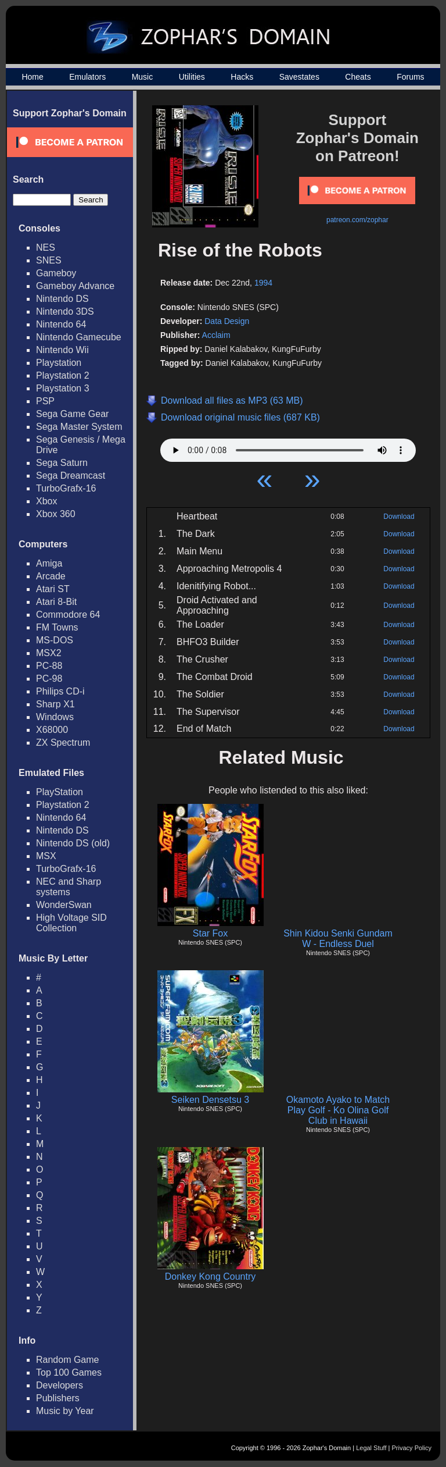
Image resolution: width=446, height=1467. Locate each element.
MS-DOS (54, 640)
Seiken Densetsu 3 (210, 1100)
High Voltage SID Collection (71, 923)
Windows (55, 717)
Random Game (67, 1360)
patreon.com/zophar (357, 220)
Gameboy (56, 273)
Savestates (299, 76)
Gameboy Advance (75, 286)
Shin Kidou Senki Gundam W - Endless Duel (338, 938)
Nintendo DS (62, 299)
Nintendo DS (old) (73, 843)
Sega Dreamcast (70, 475)
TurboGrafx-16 (66, 488)
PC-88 (49, 666)
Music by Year (65, 1411)
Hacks (242, 76)
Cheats (358, 76)
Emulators (87, 76)
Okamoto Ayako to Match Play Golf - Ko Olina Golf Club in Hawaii (338, 1110)
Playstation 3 (62, 388)
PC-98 (49, 678)
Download (398, 516)
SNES (49, 260)
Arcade (51, 576)
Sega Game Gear (72, 414)
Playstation (58, 363)
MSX (46, 856)
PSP (45, 401)
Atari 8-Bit (56, 602)
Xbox (46, 501)
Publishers (58, 1398)
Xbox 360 (55, 514)
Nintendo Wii (62, 350)
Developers (59, 1385)
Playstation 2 (62, 375)
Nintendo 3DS (65, 311)
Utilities (192, 76)
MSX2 (49, 653)
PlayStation (59, 792)
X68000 (52, 730)
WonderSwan (64, 905)
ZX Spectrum (63, 742)
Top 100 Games (69, 1372)
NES (45, 247)
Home (32, 76)
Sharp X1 (55, 704)
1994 (263, 282)
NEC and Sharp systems (68, 887)
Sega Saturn (62, 463)
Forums (410, 76)
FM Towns (57, 627)
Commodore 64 (68, 614)
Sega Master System (79, 427)
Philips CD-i (60, 691)
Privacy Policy (411, 1447)
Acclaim (216, 335)
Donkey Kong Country (210, 1276)
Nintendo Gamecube (78, 337)
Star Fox (210, 933)
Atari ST (53, 589)
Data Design (226, 321)
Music (142, 76)
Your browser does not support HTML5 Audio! (288, 447)
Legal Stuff (371, 1447)
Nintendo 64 (61, 324)
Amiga (49, 563)
